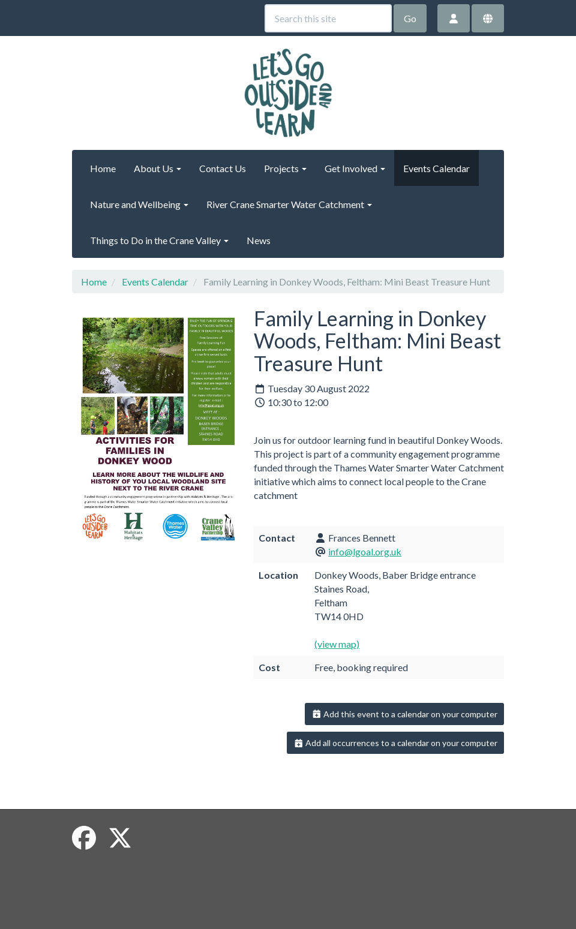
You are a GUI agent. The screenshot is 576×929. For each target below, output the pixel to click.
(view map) (336, 644)
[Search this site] (328, 18)
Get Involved (355, 168)
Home (103, 168)
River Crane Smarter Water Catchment (289, 204)
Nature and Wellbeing (139, 204)
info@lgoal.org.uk (364, 551)
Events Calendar (436, 168)
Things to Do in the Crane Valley (159, 240)
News (259, 240)
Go (410, 18)
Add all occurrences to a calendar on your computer (395, 743)
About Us (157, 168)
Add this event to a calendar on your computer (404, 714)
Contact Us (222, 168)
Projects (285, 168)
